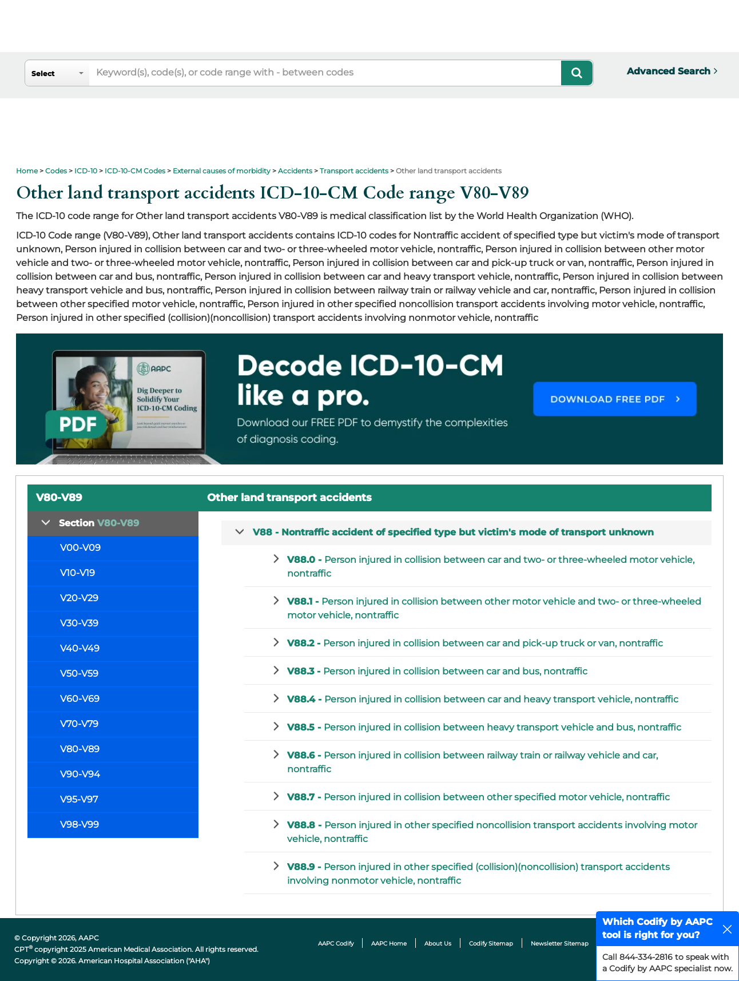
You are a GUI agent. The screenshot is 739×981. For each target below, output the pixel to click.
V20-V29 (79, 598)
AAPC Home (389, 943)
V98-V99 (79, 824)
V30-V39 (79, 623)
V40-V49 (80, 648)
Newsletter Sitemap (560, 943)
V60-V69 (80, 698)
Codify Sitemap (491, 943)
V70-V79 (79, 723)
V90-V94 (80, 774)
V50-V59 (79, 673)
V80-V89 (80, 749)
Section (99, 523)
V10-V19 (77, 572)
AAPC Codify (335, 943)
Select (42, 73)
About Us (437, 943)
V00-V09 (80, 547)
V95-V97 (79, 799)
